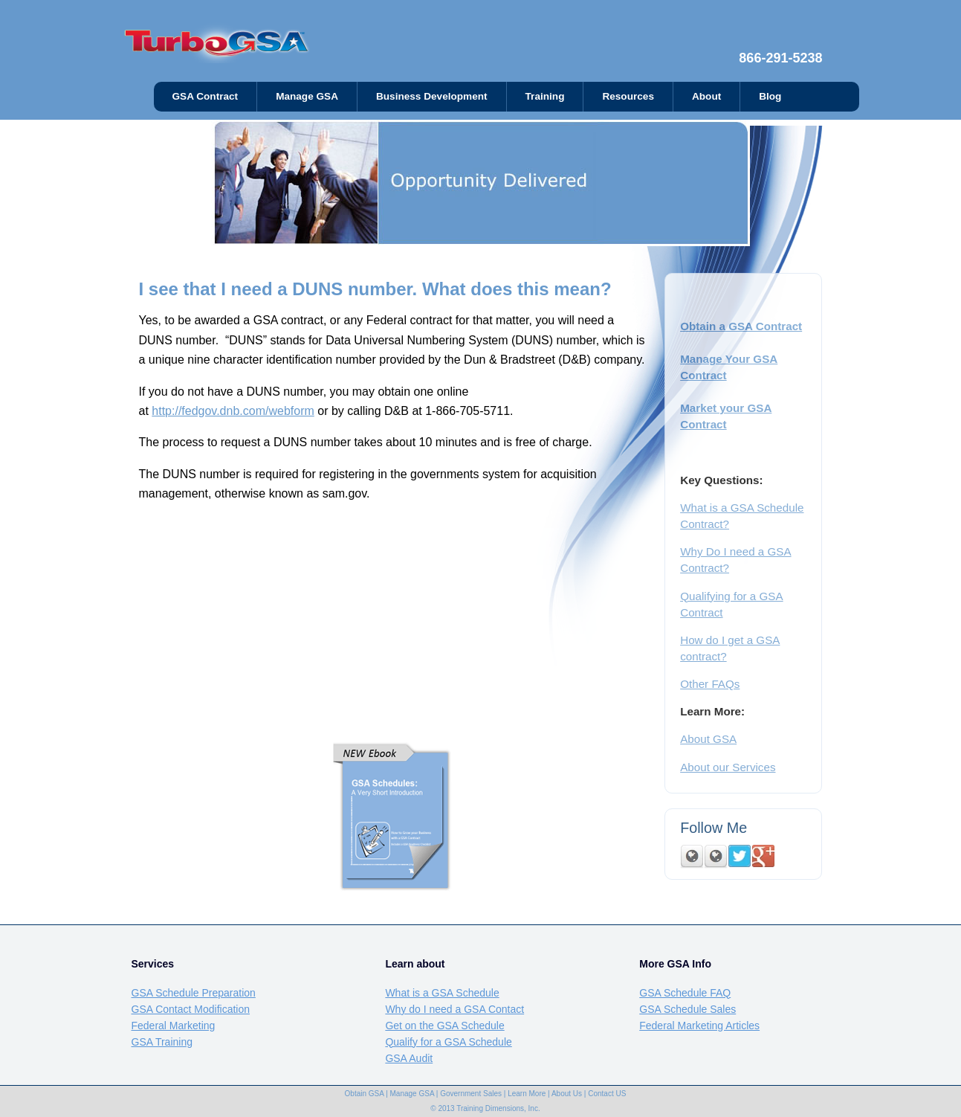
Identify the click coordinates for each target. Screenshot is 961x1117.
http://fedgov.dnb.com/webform (233, 411)
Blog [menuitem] (770, 96)
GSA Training (162, 1042)
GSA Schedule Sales (687, 1009)
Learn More (527, 1093)
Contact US (607, 1093)
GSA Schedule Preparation (194, 993)
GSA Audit (409, 1058)
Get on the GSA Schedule (444, 1025)
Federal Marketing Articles (699, 1025)
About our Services (727, 767)
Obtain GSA (364, 1093)
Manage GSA (412, 1093)
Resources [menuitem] (628, 96)
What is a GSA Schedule (442, 993)
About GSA (708, 739)
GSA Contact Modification (191, 1009)
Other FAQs (710, 683)
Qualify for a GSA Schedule (448, 1042)
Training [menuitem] (545, 96)
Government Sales (471, 1093)
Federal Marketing (174, 1025)
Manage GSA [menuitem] (307, 96)
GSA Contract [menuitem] (205, 96)
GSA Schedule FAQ (685, 993)
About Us (566, 1093)
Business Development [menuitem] (432, 96)
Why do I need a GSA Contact (454, 1009)
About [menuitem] (706, 96)
